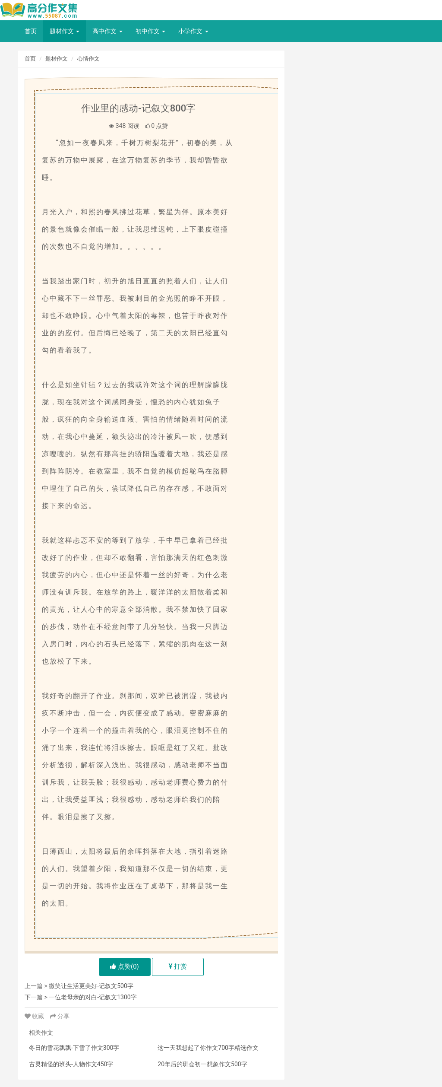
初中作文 (150, 31)
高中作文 (107, 31)
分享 (59, 1016)
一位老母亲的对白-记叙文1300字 (92, 997)
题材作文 (64, 31)
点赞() (124, 966)
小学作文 (193, 31)
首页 (31, 31)
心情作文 (88, 58)
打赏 (178, 966)
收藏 (35, 1016)
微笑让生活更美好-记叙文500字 (91, 985)
